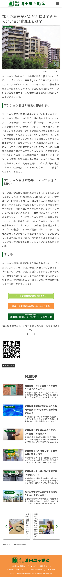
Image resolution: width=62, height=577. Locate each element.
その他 (51, 569)
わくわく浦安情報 (34, 569)
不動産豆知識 (8, 366)
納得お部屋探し (18, 566)
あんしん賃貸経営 (39, 566)
